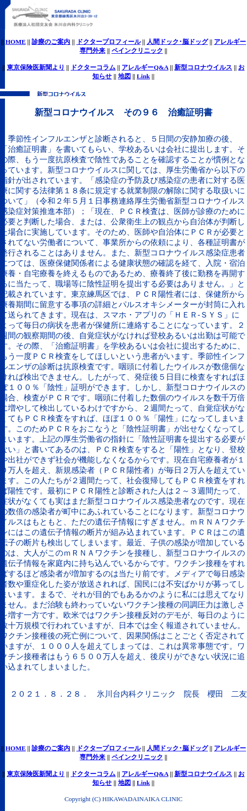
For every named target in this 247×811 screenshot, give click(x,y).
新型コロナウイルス (203, 67)
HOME (15, 41)
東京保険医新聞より (36, 67)
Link (143, 76)
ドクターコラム (93, 67)
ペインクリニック (137, 50)
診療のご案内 (51, 41)
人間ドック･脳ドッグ (177, 41)
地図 (124, 76)
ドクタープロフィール (109, 41)
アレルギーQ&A (145, 67)
